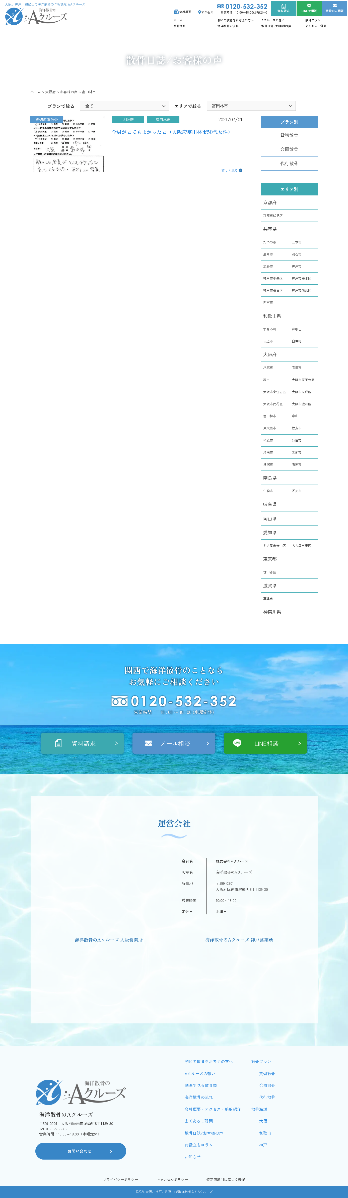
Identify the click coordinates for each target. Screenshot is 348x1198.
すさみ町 (269, 329)
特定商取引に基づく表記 (225, 1179)
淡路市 (268, 266)
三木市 (297, 242)
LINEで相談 (309, 11)
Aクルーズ (205, 1191)
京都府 (270, 202)
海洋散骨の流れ (228, 26)
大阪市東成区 (301, 391)
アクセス (207, 12)
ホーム (178, 20)
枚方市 (297, 428)
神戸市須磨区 (301, 290)
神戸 (263, 1145)
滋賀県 (270, 585)
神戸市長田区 (273, 290)
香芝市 (297, 490)
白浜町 (297, 341)
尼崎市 (268, 254)
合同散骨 (289, 149)
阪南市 (297, 464)
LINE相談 (267, 743)
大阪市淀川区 (301, 403)
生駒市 (268, 490)
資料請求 (283, 11)
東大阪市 (269, 428)
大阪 (263, 1121)
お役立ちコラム (199, 1145)
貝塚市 (268, 464)
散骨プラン (312, 20)
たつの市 (269, 242)
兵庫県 (270, 228)
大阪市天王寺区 (303, 379)
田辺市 (268, 341)
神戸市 (297, 266)
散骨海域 (180, 26)
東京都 (270, 558)
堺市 (266, 379)
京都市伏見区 (273, 215)
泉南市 (268, 452)
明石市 (297, 254)
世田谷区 (269, 571)
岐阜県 (270, 504)
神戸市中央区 (273, 278)
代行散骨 (289, 163)
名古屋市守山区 (274, 545)
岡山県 (270, 518)
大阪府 (270, 354)
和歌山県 (272, 315)
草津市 (268, 598)
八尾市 (268, 367)
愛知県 (270, 532)
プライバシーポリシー (120, 1179)
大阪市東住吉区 (274, 391)
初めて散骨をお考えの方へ (236, 20)
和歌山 (265, 1133)
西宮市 (268, 302)
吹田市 (297, 367)
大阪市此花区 (273, 403)
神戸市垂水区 (301, 278)
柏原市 (268, 440)
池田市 (297, 440)
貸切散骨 (289, 135)
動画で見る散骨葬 (201, 1085)
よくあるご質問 (315, 26)
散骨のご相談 (335, 11)
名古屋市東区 (301, 545)
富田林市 (269, 415)
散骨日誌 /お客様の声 (276, 26)
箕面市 (297, 452)
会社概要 (185, 12)
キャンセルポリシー (172, 1179)
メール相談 (175, 743)
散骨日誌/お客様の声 (204, 1133)
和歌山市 (298, 329)
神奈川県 (272, 611)
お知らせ (193, 1157)
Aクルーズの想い (273, 20)
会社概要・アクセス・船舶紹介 (213, 1109)
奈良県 (270, 477)
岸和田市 (298, 415)
